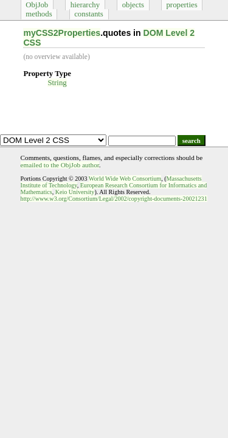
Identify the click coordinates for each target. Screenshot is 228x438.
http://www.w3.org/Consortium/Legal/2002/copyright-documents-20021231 (114, 198)
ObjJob (37, 5)
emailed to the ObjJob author (60, 165)
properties (181, 5)
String (56, 82)
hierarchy (85, 5)
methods (39, 14)
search (191, 140)
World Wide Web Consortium (125, 178)
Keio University (75, 192)
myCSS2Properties (61, 33)
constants (88, 14)
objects (133, 5)
